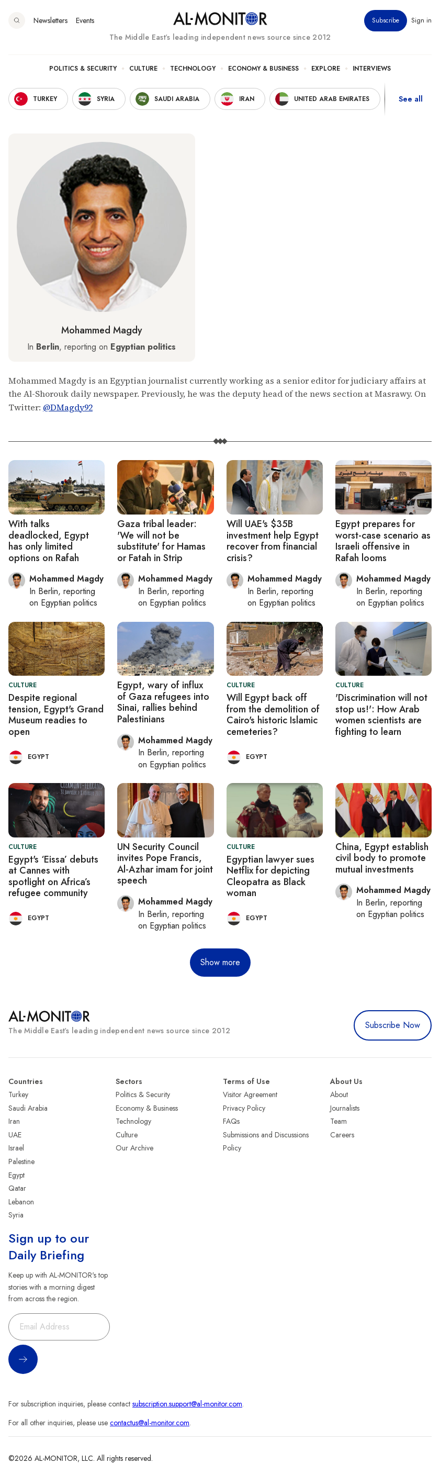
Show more (220, 962)
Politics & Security (83, 68)
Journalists (344, 1108)
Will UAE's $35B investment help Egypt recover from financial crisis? (273, 541)
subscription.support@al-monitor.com (187, 1404)
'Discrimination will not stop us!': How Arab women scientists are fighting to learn (381, 715)
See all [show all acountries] (411, 99)
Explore (325, 68)
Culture (143, 68)
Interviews (372, 68)
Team (338, 1121)
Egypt (16, 1175)
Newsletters (50, 20)
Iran (14, 1121)
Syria (16, 1215)
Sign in (421, 20)
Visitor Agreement (250, 1094)
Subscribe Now (392, 1025)
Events (85, 20)
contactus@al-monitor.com (149, 1422)
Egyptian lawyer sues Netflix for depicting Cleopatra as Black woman (270, 876)
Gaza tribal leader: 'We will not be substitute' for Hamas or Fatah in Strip (161, 541)
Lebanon (21, 1202)
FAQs (231, 1121)
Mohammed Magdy (101, 330)
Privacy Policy (244, 1108)
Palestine (21, 1161)
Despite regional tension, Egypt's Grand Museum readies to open (56, 715)
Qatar (17, 1188)
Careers (342, 1135)
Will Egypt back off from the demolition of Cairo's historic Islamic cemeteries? (273, 715)
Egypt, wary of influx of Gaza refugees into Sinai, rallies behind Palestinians (163, 702)
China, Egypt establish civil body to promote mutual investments (381, 858)
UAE (14, 1135)
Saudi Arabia (28, 1108)
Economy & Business (263, 68)
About (339, 1094)
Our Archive (134, 1148)
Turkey (18, 1094)
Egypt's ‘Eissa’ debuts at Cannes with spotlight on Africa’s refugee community (53, 876)
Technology (193, 68)
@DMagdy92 (68, 407)
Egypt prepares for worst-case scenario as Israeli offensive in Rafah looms (383, 541)
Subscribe (385, 20)
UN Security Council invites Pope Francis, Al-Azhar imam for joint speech (165, 864)
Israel (16, 1148)
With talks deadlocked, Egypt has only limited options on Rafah (48, 541)
